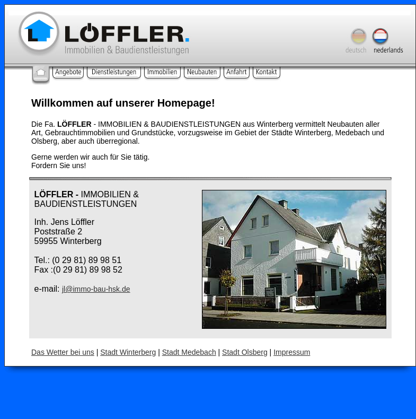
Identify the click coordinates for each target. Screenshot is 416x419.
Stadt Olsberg (245, 352)
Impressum (291, 352)
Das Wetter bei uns (62, 352)
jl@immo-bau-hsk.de (96, 289)
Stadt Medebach (189, 352)
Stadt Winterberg (128, 352)
